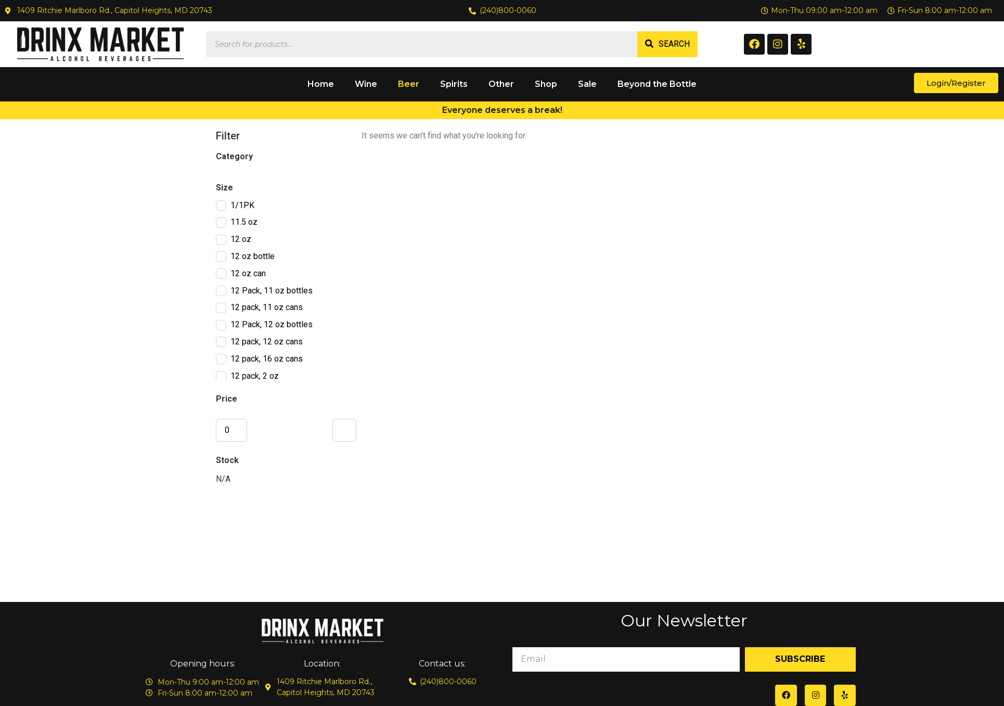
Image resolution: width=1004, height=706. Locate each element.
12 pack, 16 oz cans (266, 359)
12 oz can (248, 273)
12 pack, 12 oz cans (266, 341)
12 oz (240, 239)
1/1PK (242, 205)
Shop (546, 84)
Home (320, 84)
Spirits (454, 84)
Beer (408, 84)
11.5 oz (244, 222)
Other (501, 84)
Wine (366, 84)
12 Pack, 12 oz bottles (271, 324)
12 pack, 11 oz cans (266, 307)
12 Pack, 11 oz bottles (271, 291)
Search (674, 44)
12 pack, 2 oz (254, 376)
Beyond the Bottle (657, 84)
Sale (587, 84)
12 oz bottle (252, 256)
